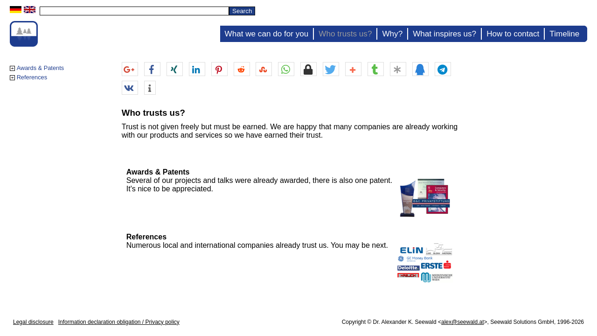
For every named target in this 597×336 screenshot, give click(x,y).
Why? (392, 33)
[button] (130, 70)
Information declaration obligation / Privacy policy (119, 322)
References (32, 77)
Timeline (564, 33)
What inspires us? (444, 33)
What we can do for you (267, 33)
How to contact (512, 33)
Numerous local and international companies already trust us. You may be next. (257, 245)
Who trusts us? (345, 33)
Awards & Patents (40, 67)
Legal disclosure (33, 322)
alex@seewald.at (462, 322)
